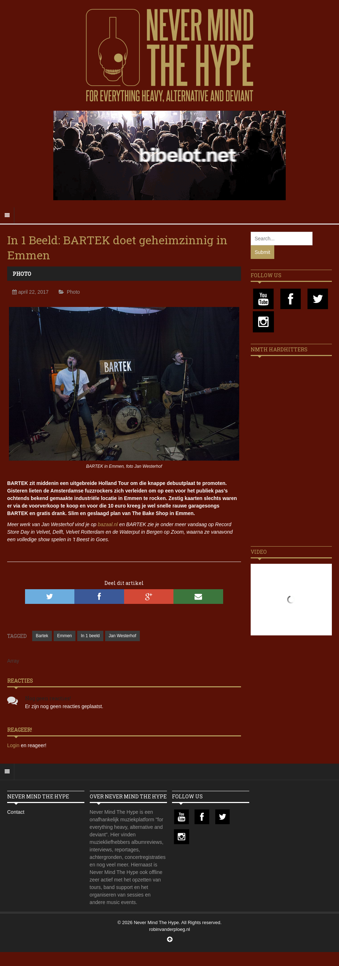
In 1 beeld (90, 635)
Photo (22, 273)
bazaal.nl (108, 524)
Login (14, 745)
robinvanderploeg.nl (169, 929)
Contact (15, 812)
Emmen (64, 635)
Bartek (42, 635)
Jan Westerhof (122, 635)
